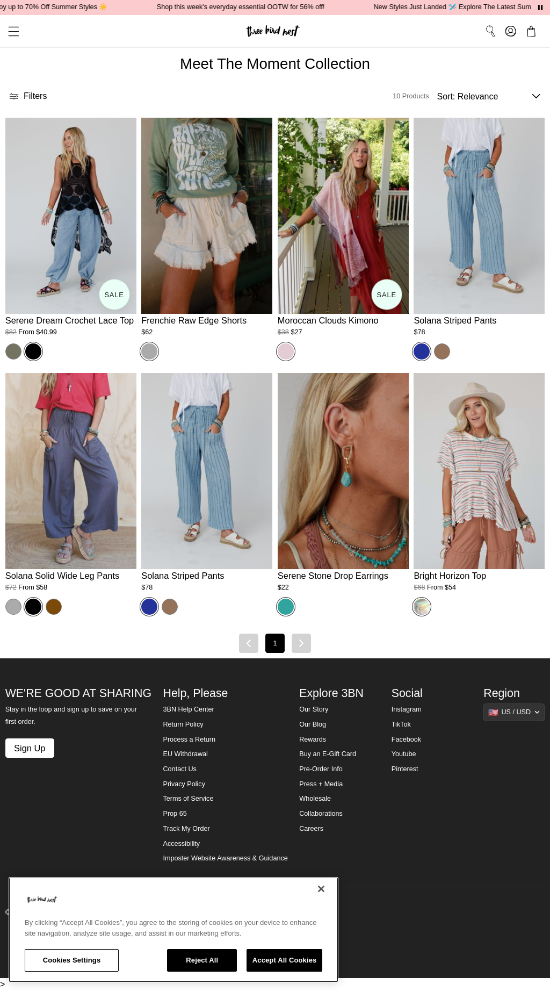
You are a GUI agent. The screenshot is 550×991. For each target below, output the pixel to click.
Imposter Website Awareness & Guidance (225, 858)
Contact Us (180, 769)
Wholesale (315, 798)
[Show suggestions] (514, 712)
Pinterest (405, 769)
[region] (173, 929)
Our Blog (312, 724)
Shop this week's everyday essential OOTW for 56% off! (245, 7)
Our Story (313, 709)
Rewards (312, 739)
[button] (9, 31)
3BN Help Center (188, 709)
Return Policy (183, 724)
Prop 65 (175, 813)
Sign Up (29, 748)
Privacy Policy (184, 784)
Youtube (404, 754)
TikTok (401, 724)
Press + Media (321, 784)
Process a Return (189, 739)
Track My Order (186, 828)
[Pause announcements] (540, 7)
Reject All (202, 960)
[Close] (321, 889)
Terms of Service (188, 798)
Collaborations (321, 813)
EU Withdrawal (185, 754)
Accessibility (181, 844)
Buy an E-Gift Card (327, 754)
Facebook (406, 739)
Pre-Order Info (321, 769)
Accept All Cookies (284, 960)
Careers (311, 828)
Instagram (407, 709)
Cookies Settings (72, 960)
